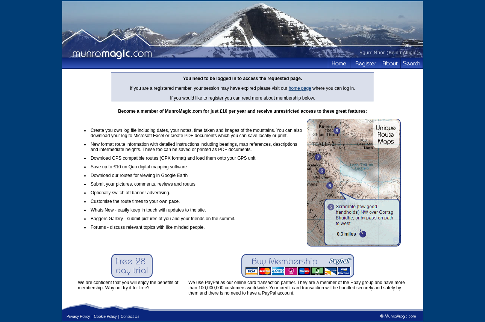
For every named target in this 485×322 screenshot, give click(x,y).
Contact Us (130, 316)
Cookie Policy (105, 316)
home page (300, 88)
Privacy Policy (78, 316)
